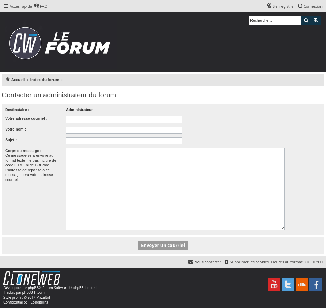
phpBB (33, 287)
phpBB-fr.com (33, 292)
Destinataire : (17, 110)
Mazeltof (43, 297)
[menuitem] (40, 6)
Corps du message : (23, 150)
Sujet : (11, 140)
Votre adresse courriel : (26, 118)
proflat (17, 297)
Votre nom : (15, 129)
